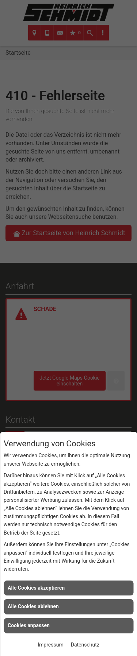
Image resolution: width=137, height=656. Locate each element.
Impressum (50, 645)
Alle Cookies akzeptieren (36, 588)
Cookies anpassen (29, 625)
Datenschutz (85, 645)
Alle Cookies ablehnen (33, 606)
